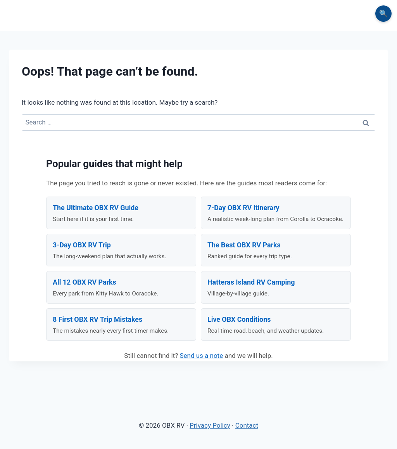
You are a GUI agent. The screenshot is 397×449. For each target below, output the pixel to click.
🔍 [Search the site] (383, 13)
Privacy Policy (210, 425)
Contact (246, 425)
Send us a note (201, 355)
